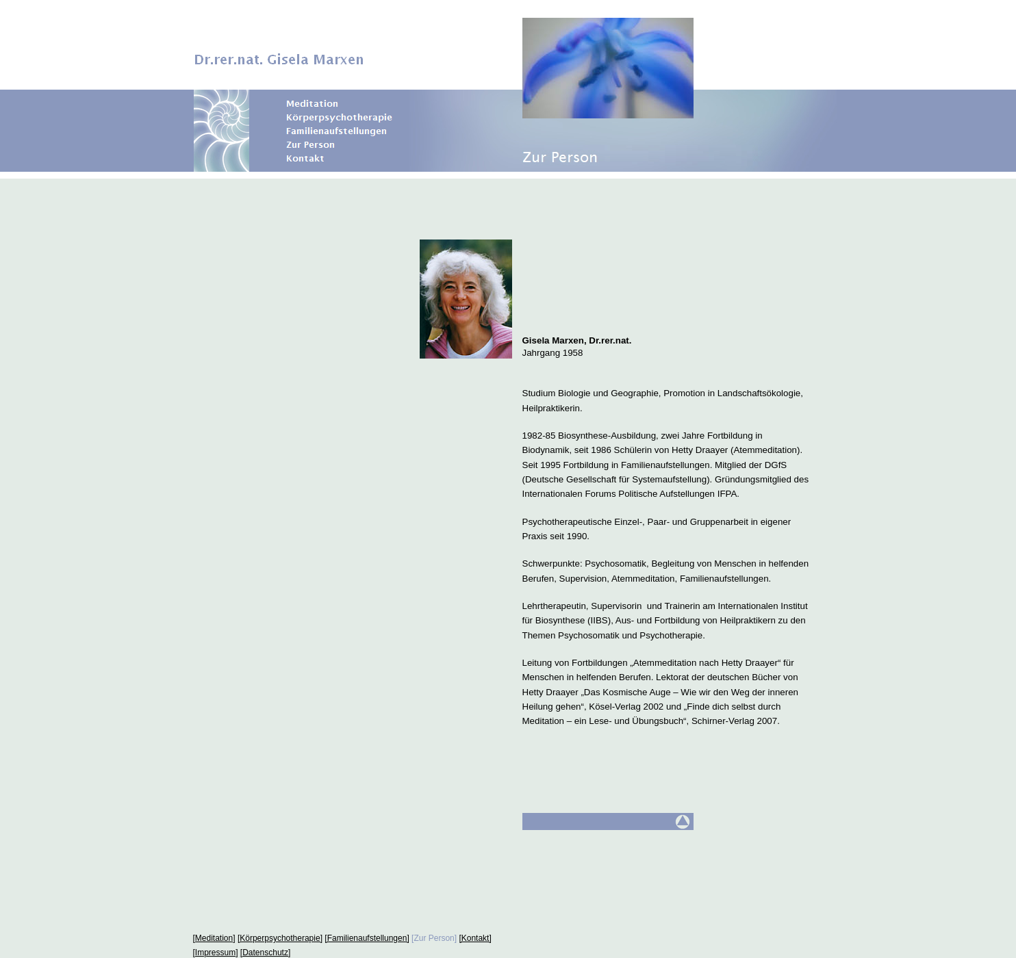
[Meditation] (214, 938)
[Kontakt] (475, 938)
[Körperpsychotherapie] (280, 938)
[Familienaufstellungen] (367, 938)
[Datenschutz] (265, 952)
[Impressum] (215, 952)
